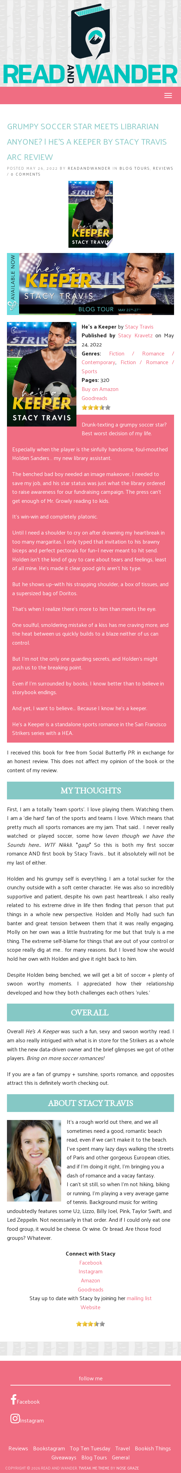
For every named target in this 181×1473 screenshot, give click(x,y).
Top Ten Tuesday (90, 1448)
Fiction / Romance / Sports (128, 366)
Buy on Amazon (100, 389)
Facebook (90, 1262)
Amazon (90, 1280)
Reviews (163, 167)
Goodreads (94, 398)
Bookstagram (49, 1448)
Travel (122, 1448)
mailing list (139, 1298)
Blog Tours (135, 167)
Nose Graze (127, 1467)
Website (90, 1307)
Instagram (90, 1271)
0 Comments (26, 173)
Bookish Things (153, 1448)
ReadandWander (89, 167)
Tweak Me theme (94, 1467)
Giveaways (63, 1457)
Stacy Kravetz (135, 335)
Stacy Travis (139, 326)
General (121, 1457)
